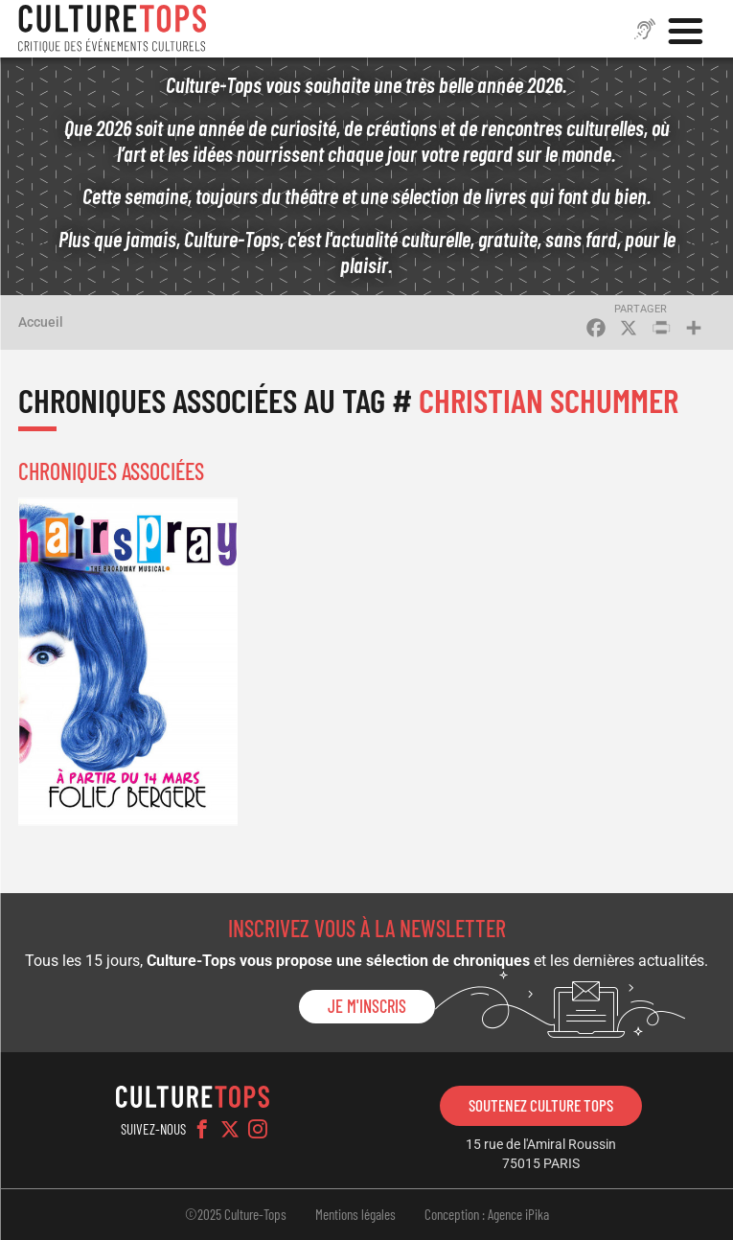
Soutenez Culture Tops (541, 1104)
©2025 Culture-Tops (235, 1214)
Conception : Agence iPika (486, 1214)
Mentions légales (355, 1214)
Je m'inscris (367, 1006)
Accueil (40, 322)
